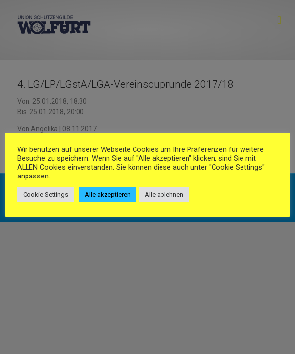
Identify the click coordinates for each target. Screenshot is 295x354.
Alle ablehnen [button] (164, 194)
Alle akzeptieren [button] (108, 194)
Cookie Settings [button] (45, 194)
